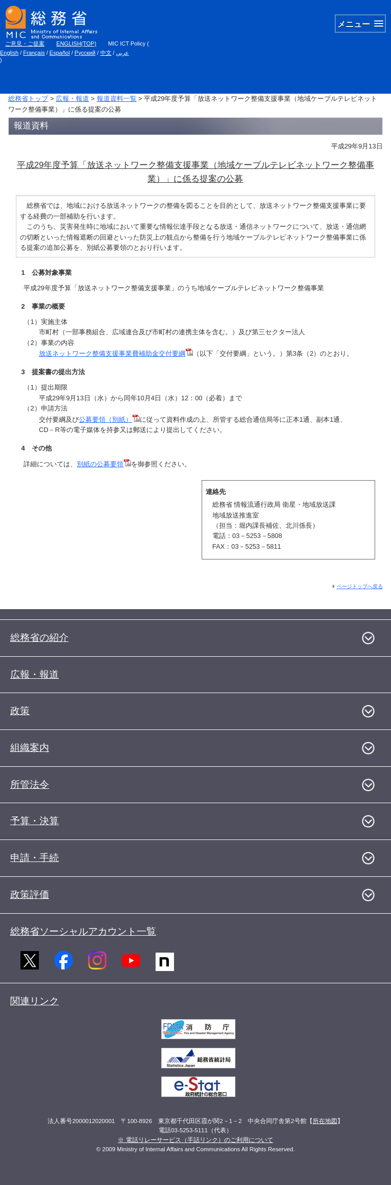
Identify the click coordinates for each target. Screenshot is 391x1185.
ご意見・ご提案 (25, 43)
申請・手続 (34, 857)
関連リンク (34, 1001)
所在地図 (325, 1121)
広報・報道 (72, 98)
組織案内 (29, 747)
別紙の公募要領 (104, 464)
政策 (20, 710)
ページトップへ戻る (360, 586)
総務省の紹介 (39, 637)
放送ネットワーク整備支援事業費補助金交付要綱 (116, 353)
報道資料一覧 (117, 98)
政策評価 (29, 894)
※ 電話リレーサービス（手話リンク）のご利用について (195, 1140)
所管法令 (29, 784)
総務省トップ (28, 98)
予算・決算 (34, 820)
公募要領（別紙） (109, 419)
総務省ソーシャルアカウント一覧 (83, 931)
